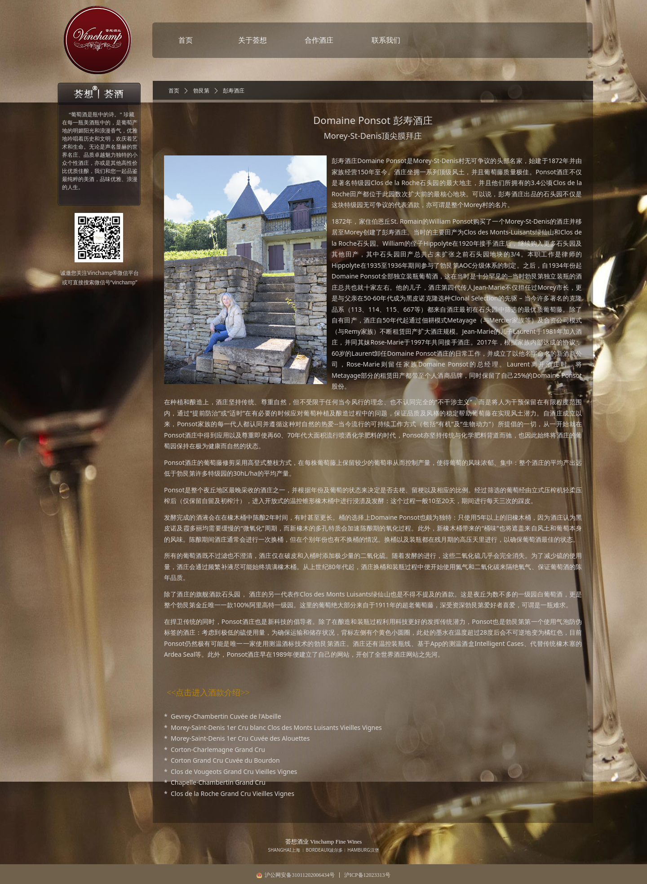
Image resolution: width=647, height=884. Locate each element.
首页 (173, 91)
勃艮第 (201, 91)
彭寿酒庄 (233, 91)
